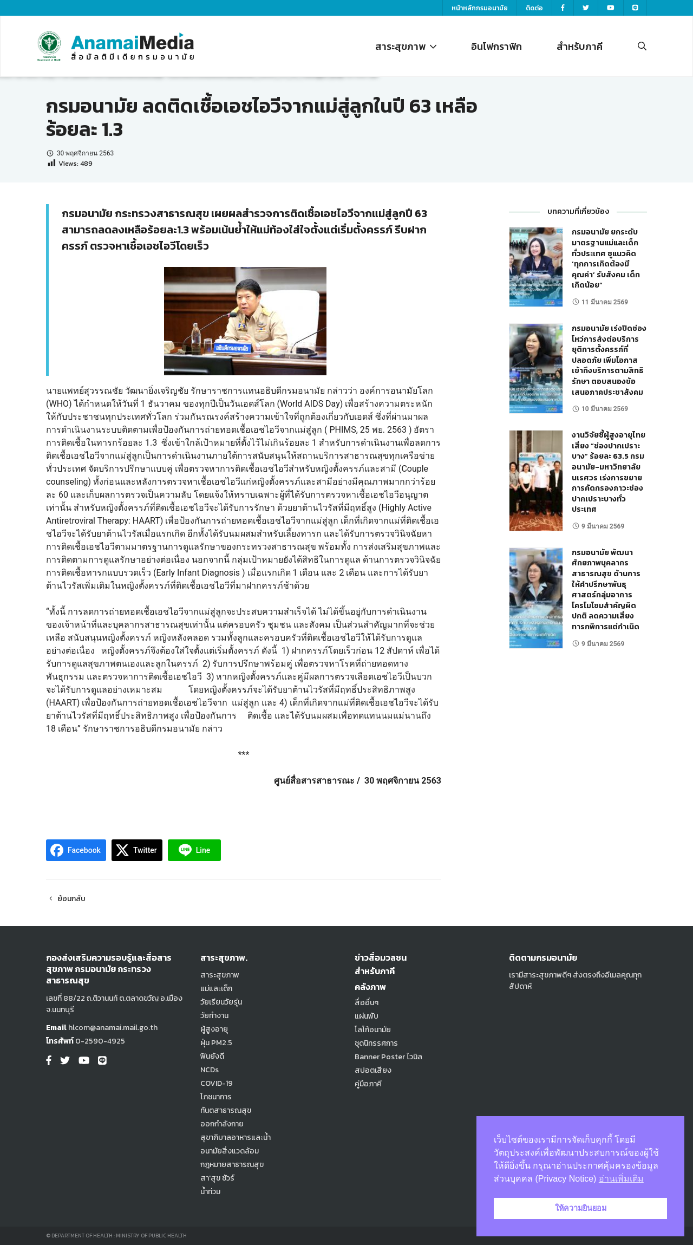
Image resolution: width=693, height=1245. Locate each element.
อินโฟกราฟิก (496, 46)
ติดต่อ (534, 8)
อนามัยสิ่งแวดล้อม (229, 1151)
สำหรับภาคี (580, 46)
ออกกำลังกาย (222, 1124)
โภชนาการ (216, 1097)
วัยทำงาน (214, 1015)
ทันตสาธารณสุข (225, 1110)
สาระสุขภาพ (405, 46)
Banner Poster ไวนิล (388, 1057)
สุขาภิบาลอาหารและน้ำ (235, 1137)
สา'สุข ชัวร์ (217, 1178)
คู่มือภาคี (368, 1084)
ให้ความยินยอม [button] (580, 1208)
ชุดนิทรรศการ (376, 1043)
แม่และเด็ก (216, 988)
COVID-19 (216, 1083)
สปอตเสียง (373, 1070)
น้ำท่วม (210, 1191)
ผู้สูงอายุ (214, 1029)
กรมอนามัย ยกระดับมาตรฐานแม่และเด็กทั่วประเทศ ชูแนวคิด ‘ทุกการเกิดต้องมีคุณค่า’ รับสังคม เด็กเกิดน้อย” (606, 258)
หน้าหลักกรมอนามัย (480, 8)
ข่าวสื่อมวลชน (381, 957)
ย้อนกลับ (66, 898)
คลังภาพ (370, 986)
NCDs (209, 1069)
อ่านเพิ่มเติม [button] (621, 1178)
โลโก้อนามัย (373, 1029)
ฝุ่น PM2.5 (216, 1042)
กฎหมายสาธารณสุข (232, 1164)
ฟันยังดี (212, 1056)
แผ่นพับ (366, 1016)
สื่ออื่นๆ (366, 1002)
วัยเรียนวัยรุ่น (221, 1002)
